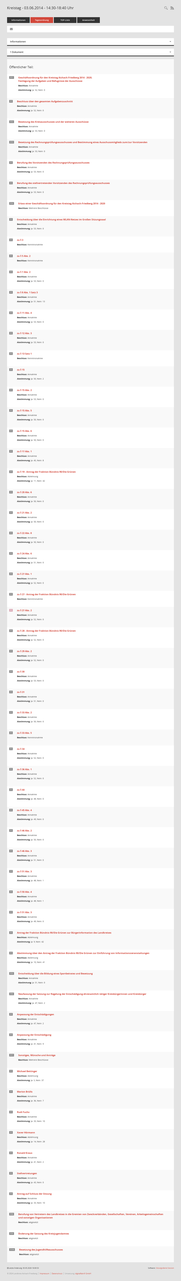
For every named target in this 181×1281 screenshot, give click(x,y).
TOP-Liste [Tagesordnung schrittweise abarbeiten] (65, 20)
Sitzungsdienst (165, 1268)
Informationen (18, 20)
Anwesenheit (88, 20)
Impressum (44, 1273)
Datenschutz (57, 1273)
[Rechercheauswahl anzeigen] (166, 8)
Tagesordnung (42, 20)
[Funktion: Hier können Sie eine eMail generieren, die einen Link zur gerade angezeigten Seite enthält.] (11, 29)
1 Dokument (16, 52)
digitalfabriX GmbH (83, 1273)
